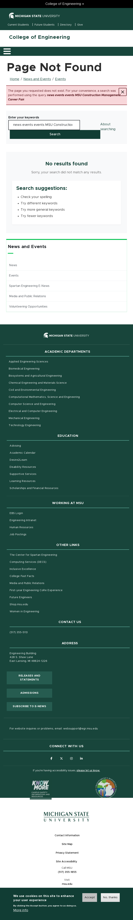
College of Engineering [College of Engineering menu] (63, 4)
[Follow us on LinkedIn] (81, 758)
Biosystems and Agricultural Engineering (50, 375)
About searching (108, 127)
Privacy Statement (81, 852)
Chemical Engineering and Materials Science (38, 383)
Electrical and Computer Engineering (33, 411)
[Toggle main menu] (7, 51)
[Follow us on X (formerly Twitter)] (61, 758)
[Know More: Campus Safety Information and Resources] (34, 781)
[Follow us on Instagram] (71, 758)
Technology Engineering (25, 425)
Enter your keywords (23, 117)
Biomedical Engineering (24, 369)
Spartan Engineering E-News (29, 285)
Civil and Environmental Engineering (32, 390)
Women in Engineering (24, 611)
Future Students (45, 25)
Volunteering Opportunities (28, 306)
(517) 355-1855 (67, 872)
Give (80, 25)
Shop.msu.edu (34, 604)
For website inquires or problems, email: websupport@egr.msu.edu (54, 728)
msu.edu (81, 883)
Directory (66, 25)
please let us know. (88, 770)
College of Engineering (39, 37)
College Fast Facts (37, 575)
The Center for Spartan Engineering (48, 554)
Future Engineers (21, 597)
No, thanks (110, 897)
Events (60, 79)
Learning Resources (38, 480)
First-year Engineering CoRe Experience (36, 590)
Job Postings (33, 534)
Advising (15, 446)
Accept (89, 897)
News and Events (37, 79)
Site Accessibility (80, 861)
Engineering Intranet (38, 520)
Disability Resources (38, 466)
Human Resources (37, 527)
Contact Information (67, 835)
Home (14, 79)
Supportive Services (38, 473)
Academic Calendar (38, 452)
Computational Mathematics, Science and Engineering (59, 396)
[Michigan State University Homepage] (66, 817)
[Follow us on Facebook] (51, 758)
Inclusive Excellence (23, 569)
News (13, 265)
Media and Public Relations (27, 296)
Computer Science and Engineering (32, 404)
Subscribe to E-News (32, 706)
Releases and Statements (35, 677)
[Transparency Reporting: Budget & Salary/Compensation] (99, 781)
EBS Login (31, 513)
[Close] (123, 92)
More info (20, 910)
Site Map (67, 844)
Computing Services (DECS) (43, 561)
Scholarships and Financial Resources (34, 488)
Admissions (29, 693)
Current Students (18, 25)
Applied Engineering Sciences (28, 361)
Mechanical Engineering (24, 418)
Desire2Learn (33, 459)
